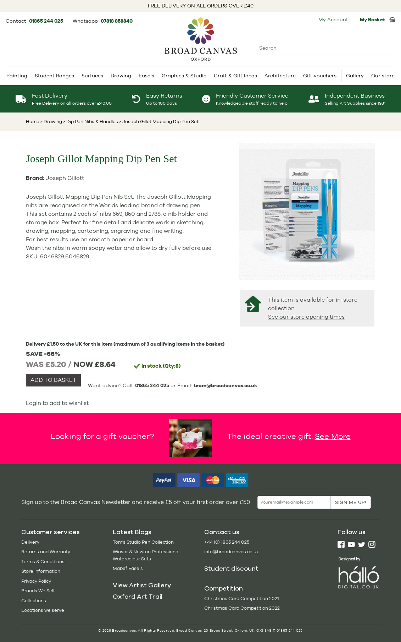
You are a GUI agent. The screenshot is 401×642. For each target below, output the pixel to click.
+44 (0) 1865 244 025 (226, 542)
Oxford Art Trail (137, 596)
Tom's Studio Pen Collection (143, 542)
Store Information (40, 571)
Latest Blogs (132, 532)
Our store (383, 75)
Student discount (231, 568)
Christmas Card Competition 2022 (242, 608)
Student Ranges (54, 75)
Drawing (121, 75)
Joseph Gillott (65, 178)
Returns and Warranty (45, 551)
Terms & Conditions (43, 561)
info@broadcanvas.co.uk (231, 551)
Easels (146, 75)
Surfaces (92, 75)
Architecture (280, 75)
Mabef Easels (128, 568)
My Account (333, 19)
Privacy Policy (36, 581)
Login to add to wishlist (57, 403)
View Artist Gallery (142, 585)
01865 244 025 (46, 21)
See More (333, 435)
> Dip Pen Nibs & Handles (90, 121)
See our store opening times (306, 316)
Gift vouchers (319, 75)
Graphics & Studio (184, 75)
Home (32, 121)
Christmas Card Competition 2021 (241, 598)
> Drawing (51, 121)
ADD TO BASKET (53, 380)
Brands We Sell (37, 590)
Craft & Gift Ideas (235, 75)
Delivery (30, 542)
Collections (33, 600)
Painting (16, 75)
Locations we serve (42, 610)
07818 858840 (117, 21)
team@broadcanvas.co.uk (225, 385)
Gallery (355, 75)
